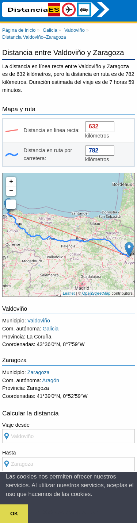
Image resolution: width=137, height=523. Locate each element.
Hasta (68, 460)
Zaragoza (38, 372)
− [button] (11, 191)
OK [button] (14, 513)
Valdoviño (38, 321)
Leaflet (69, 293)
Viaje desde (68, 432)
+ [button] (11, 181)
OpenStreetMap (96, 293)
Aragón (50, 380)
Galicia (50, 329)
